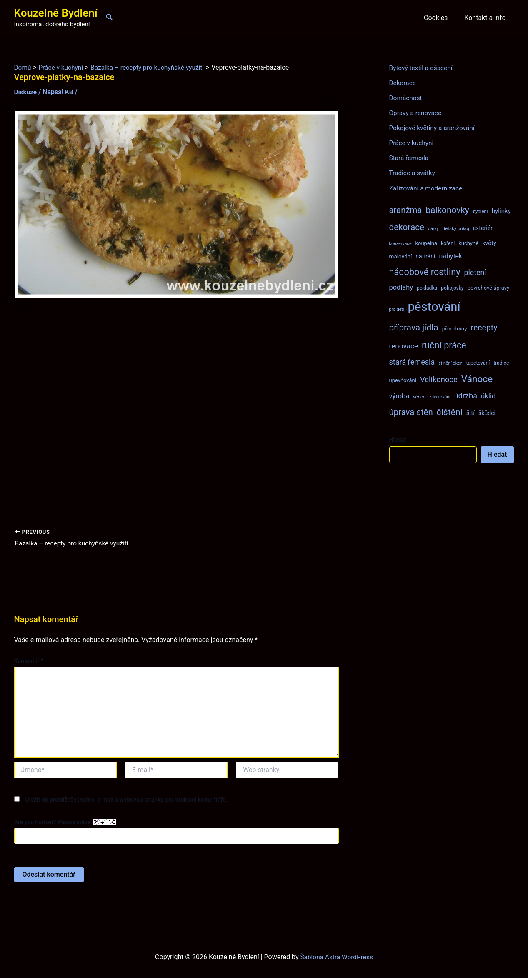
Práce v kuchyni (412, 143)
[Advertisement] (176, 406)
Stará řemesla (409, 158)
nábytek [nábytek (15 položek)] (450, 256)
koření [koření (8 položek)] (448, 243)
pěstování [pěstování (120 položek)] (434, 306)
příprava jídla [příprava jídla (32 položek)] (413, 327)
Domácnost (406, 98)
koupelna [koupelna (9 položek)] (426, 243)
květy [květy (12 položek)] (489, 242)
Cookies (441, 18)
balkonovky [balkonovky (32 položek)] (447, 210)
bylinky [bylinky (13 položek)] (501, 210)
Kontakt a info (486, 18)
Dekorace (403, 83)
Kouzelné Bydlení (56, 13)
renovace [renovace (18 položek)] (403, 345)
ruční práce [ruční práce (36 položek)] (444, 345)
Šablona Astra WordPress (336, 957)
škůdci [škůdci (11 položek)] (486, 412)
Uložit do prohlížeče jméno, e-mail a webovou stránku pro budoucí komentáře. (126, 800)
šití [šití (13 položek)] (470, 412)
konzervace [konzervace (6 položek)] (400, 243)
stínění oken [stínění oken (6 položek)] (450, 362)
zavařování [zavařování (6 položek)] (439, 396)
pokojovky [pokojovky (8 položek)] (452, 287)
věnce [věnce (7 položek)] (419, 396)
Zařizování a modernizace (427, 188)
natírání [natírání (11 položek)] (425, 256)
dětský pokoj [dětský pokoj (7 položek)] (456, 228)
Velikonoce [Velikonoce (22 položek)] (439, 379)
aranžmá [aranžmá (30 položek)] (405, 210)
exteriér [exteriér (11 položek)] (483, 227)
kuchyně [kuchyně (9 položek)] (468, 243)
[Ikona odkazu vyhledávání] (109, 18)
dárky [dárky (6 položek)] (433, 228)
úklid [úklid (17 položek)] (488, 395)
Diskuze (26, 92)
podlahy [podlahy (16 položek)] (401, 287)
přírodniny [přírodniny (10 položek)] (454, 328)
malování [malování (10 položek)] (400, 256)
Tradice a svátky (413, 173)
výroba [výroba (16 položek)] (399, 396)
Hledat (397, 439)
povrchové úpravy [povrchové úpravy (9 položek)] (488, 287)
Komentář (29, 661)
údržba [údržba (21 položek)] (465, 395)
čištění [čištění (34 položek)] (450, 411)
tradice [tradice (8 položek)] (501, 362)
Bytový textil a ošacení (422, 68)
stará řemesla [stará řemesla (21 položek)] (412, 361)
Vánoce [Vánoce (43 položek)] (477, 378)
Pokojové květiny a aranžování (433, 128)
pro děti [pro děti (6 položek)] (396, 309)
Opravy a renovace (416, 113)
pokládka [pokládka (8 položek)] (427, 287)
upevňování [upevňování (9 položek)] (402, 380)
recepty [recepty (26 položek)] (484, 327)
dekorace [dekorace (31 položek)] (407, 227)
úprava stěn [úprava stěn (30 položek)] (411, 412)
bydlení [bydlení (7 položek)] (480, 211)
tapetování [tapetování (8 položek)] (478, 362)
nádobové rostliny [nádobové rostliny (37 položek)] (424, 271)
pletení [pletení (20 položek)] (475, 272)
